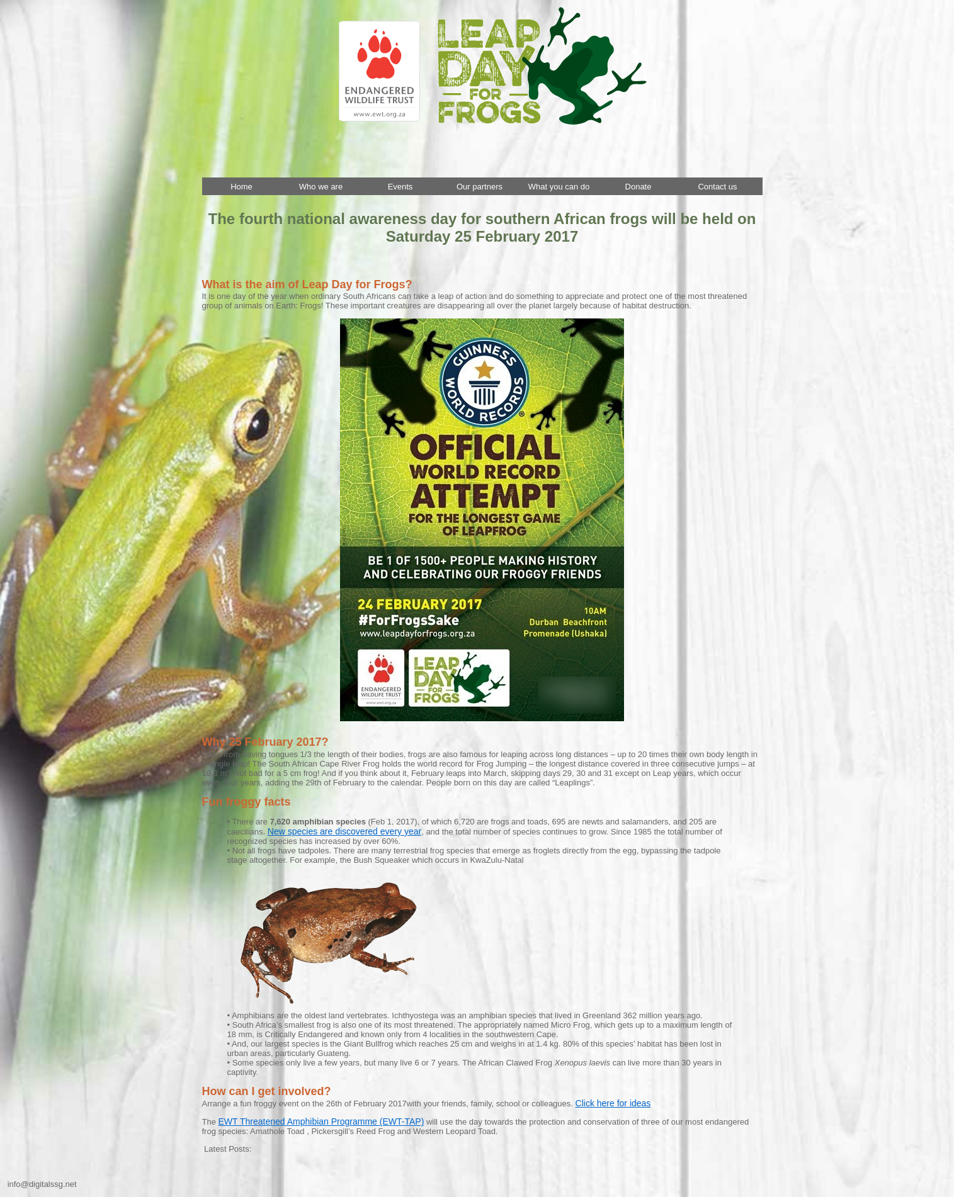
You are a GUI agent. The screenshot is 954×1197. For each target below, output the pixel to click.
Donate (638, 186)
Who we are (321, 186)
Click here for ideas (613, 1103)
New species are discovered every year (344, 831)
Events (400, 186)
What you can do (559, 186)
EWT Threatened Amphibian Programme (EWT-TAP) (321, 1121)
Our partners (480, 186)
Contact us (717, 186)
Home (241, 186)
